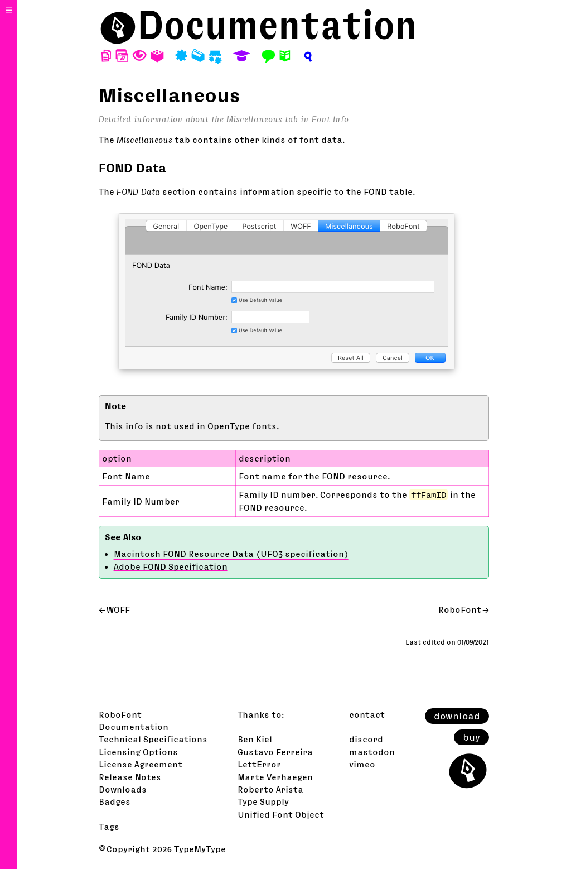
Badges (114, 801)
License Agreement (140, 764)
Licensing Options (138, 751)
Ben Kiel (255, 738)
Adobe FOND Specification (171, 566)
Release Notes (130, 776)
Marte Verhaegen (275, 776)
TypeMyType (200, 848)
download (457, 716)
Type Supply (263, 801)
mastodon (372, 751)
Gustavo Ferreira (275, 751)
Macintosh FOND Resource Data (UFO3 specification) (231, 553)
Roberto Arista (270, 789)
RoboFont (459, 609)
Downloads (123, 789)
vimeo (362, 764)
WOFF (118, 609)
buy (471, 737)
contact (367, 714)
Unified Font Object (281, 814)
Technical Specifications (153, 738)
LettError (259, 764)
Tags (109, 826)
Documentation (277, 24)
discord (366, 738)
